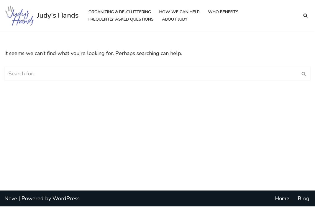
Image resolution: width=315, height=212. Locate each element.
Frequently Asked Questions (122, 19)
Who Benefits (230, 12)
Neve (10, 203)
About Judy (178, 19)
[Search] (305, 15)
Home (282, 203)
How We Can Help (184, 12)
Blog (303, 203)
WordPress (66, 203)
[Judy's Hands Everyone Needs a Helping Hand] (41, 15)
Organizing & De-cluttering (121, 12)
